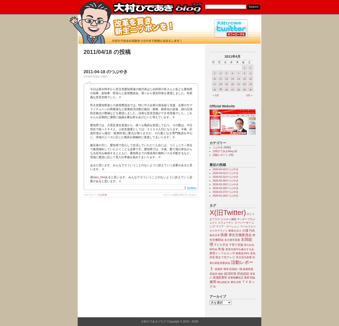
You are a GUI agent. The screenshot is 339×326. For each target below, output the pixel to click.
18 (220, 84)
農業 (246, 277)
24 (215, 90)
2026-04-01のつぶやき (225, 173)
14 (238, 79)
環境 (226, 269)
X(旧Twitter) (228, 212)
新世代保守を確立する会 (240, 249)
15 (244, 79)
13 (232, 79)
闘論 (252, 277)
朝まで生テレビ (225, 257)
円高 (252, 230)
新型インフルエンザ (222, 253)
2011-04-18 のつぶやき (106, 71)
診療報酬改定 (235, 277)
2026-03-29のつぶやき (225, 184)
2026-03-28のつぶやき (225, 188)
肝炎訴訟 (243, 273)
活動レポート (220, 154)
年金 (221, 249)
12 (227, 79)
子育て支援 (236, 244)
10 (215, 79)
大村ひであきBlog (223, 151)
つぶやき (102, 194)
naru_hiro (99, 177)
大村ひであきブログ (157, 8)
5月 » (249, 95)
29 (244, 90)
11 (220, 79)
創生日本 (215, 235)
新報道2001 (242, 253)
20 (232, 84)
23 (250, 84)
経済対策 (230, 273)
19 (227, 84)
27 (232, 90)
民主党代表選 (244, 257)
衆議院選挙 (220, 277)
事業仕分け (234, 230)
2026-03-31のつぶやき (225, 176)
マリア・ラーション (227, 226)
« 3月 (216, 95)
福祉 (220, 273)
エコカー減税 (228, 219)
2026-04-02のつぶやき (225, 169)
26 (227, 90)
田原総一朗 (235, 269)
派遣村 (218, 269)
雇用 (213, 282)
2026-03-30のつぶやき (225, 180)
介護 (245, 230)
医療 (224, 235)
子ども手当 (221, 244)
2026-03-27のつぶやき (225, 191)
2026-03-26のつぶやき (225, 195)
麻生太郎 (236, 282)
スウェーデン (226, 222)
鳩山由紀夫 (223, 282)
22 (244, 84)
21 (238, 84)
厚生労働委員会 (240, 235)
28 (238, 90)
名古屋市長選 (232, 239)
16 (250, 79)
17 (215, 84)
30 (250, 90)
